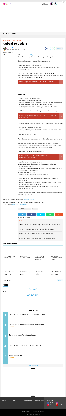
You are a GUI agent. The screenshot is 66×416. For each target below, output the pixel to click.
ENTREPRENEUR (28, 401)
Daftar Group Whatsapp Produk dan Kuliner (26, 325)
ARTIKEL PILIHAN (33, 295)
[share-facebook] (46, 48)
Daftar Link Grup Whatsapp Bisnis (22, 335)
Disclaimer (36, 411)
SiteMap (42, 411)
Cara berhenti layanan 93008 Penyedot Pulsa (27, 314)
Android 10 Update (30, 55)
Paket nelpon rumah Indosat (20, 356)
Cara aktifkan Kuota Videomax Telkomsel (41, 82)
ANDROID (8, 33)
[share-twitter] (50, 48)
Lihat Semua (33, 289)
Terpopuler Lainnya (33, 365)
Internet (12, 40)
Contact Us (29, 411)
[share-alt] (22, 214)
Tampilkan (60, 280)
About (23, 411)
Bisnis (14, 33)
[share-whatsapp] (53, 48)
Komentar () (60, 48)
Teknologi (18, 40)
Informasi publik (39, 401)
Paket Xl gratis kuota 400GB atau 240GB (25, 345)
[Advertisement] (33, 19)
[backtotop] (33, 397)
